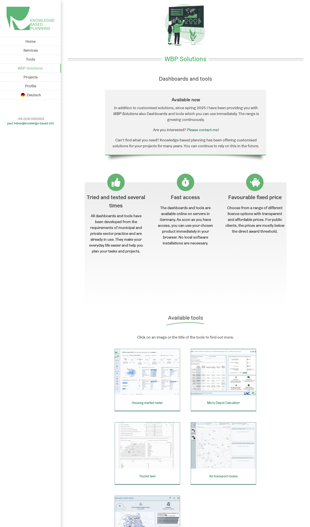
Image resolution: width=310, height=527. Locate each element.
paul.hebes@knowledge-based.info (30, 123)
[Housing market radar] (147, 371)
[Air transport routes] (205, 441)
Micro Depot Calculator (217, 403)
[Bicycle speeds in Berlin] (159, 497)
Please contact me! (203, 129)
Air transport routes (205, 473)
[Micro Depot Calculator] (217, 371)
